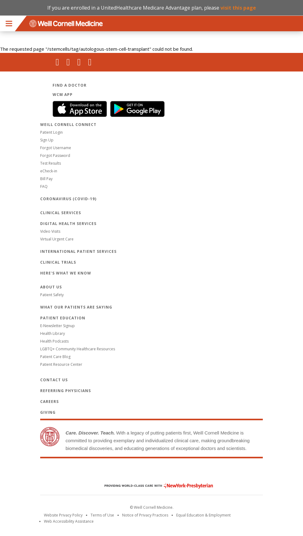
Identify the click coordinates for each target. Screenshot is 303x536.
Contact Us (54, 380)
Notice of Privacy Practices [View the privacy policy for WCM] (145, 515)
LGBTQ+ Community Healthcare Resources (77, 349)
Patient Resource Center (61, 364)
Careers (49, 401)
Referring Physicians (65, 390)
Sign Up (46, 140)
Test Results (50, 163)
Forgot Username (55, 147)
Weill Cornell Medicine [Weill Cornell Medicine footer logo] (151, 472)
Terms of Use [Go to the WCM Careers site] (102, 515)
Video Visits (50, 231)
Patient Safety (52, 294)
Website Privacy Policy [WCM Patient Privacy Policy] (63, 515)
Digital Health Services (68, 223)
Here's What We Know (65, 273)
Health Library (52, 333)
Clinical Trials (58, 262)
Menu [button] (9, 23)
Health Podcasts (54, 341)
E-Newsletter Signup (57, 325)
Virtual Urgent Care (57, 239)
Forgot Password (55, 155)
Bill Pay (46, 178)
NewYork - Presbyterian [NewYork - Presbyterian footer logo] (154, 486)
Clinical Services (60, 212)
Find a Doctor (70, 85)
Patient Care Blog (55, 356)
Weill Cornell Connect (68, 124)
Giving (48, 412)
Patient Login (51, 132)
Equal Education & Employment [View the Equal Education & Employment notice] (203, 515)
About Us (51, 287)
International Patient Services (78, 251)
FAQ (44, 186)
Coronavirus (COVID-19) (68, 198)
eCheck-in (48, 171)
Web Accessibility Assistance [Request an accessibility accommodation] (69, 521)
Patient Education (62, 318)
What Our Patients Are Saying (76, 307)
